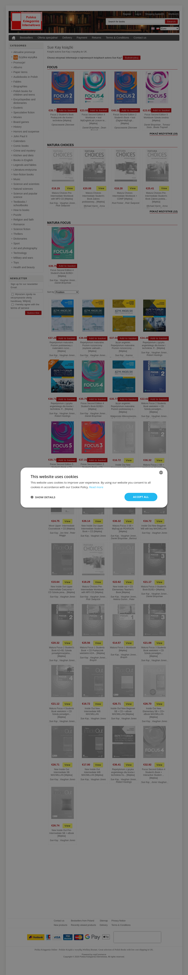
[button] (43, 497)
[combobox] (161, 472)
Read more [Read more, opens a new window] (96, 487)
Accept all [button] (141, 497)
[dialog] (94, 487)
